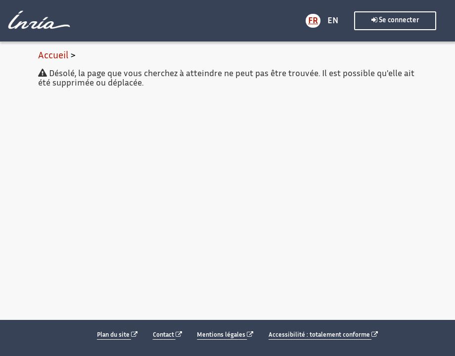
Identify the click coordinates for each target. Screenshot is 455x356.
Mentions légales (225, 335)
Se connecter (395, 20)
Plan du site (117, 335)
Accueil (53, 56)
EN (332, 21)
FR (313, 21)
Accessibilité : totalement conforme (323, 335)
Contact (167, 335)
